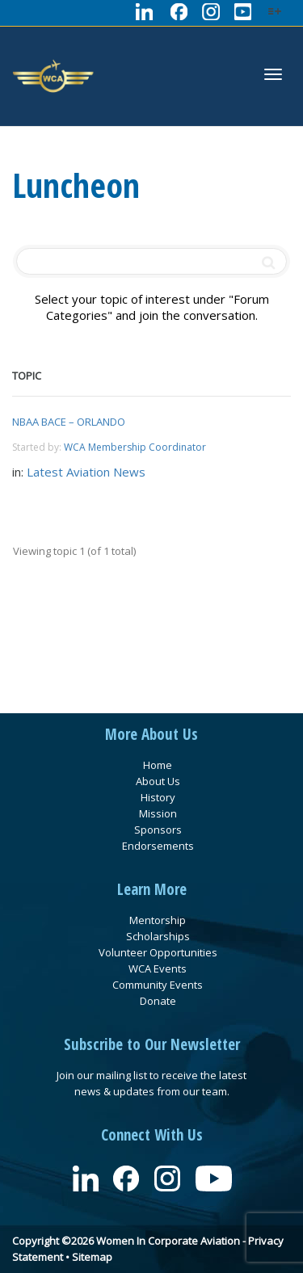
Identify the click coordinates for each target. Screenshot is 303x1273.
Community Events (157, 984)
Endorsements (158, 845)
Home (157, 765)
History (158, 797)
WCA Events (157, 968)
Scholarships (158, 936)
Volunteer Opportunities (158, 952)
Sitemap (92, 1257)
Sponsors (158, 829)
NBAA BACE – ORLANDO (68, 421)
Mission (158, 813)
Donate (158, 1001)
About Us (158, 781)
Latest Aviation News (86, 472)
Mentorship (157, 920)
